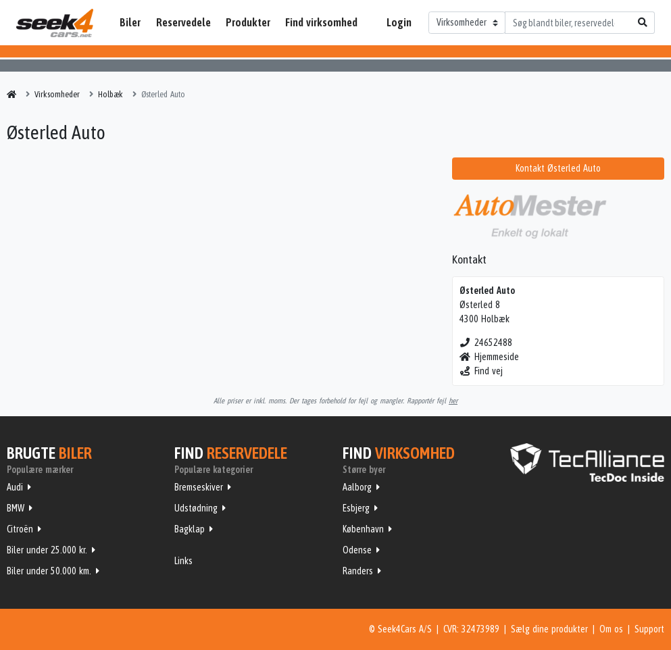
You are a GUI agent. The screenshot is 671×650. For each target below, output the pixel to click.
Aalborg (357, 487)
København (363, 529)
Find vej (481, 371)
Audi (15, 487)
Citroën (20, 529)
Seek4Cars (54, 23)
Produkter (248, 22)
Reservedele (183, 22)
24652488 (486, 342)
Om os (611, 629)
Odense (357, 550)
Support (649, 629)
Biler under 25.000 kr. (47, 550)
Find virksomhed (321, 22)
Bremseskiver (198, 487)
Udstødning (196, 508)
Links (183, 560)
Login (399, 22)
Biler (130, 22)
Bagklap (189, 529)
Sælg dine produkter (549, 629)
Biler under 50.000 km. (49, 571)
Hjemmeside (489, 356)
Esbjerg (356, 508)
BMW (15, 508)
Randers (358, 571)
